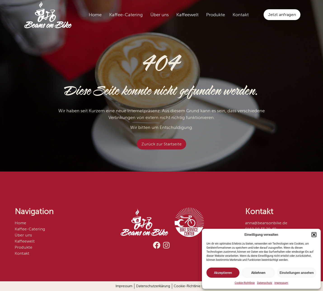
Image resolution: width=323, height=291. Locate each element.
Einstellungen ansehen (297, 273)
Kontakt (241, 14)
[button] (314, 234)
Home (95, 14)
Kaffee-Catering (126, 14)
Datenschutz (264, 282)
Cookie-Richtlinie (245, 282)
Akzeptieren (223, 273)
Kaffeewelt (187, 14)
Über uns (159, 14)
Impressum (281, 282)
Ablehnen (258, 273)
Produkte (215, 14)
